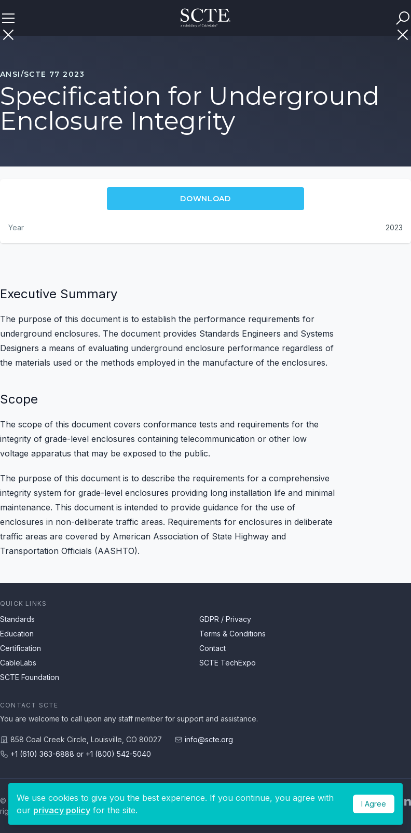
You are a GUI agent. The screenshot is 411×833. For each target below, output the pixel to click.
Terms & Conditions (232, 633)
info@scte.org (209, 739)
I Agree (373, 803)
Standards (17, 619)
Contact (212, 648)
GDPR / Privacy (225, 619)
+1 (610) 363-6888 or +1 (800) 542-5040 (80, 753)
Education (17, 633)
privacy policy (61, 810)
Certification (20, 648)
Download (205, 198)
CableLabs (18, 662)
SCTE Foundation (29, 677)
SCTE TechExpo (227, 662)
